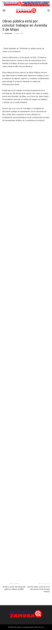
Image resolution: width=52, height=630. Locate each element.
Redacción (8, 33)
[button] (4, 10)
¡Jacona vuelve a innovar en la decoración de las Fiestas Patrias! (38, 589)
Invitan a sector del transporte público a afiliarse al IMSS (14, 588)
